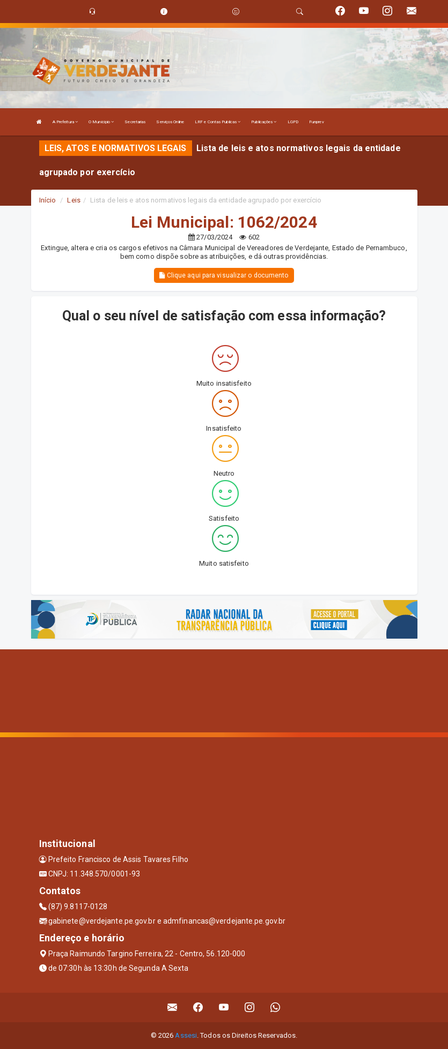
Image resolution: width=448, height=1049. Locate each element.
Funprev (316, 121)
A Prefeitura (65, 121)
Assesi (186, 1035)
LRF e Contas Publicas (217, 121)
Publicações (263, 121)
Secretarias (134, 121)
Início (47, 200)
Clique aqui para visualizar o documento (223, 275)
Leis (73, 200)
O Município (101, 121)
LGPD (293, 121)
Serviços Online (170, 121)
